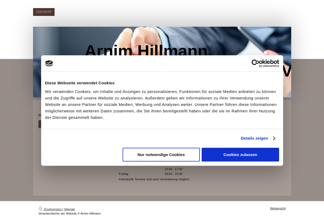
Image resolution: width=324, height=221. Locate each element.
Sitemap (69, 209)
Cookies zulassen (240, 154)
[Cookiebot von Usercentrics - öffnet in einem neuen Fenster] (255, 63)
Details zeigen (254, 138)
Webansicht (278, 208)
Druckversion (50, 209)
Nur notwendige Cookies (161, 154)
